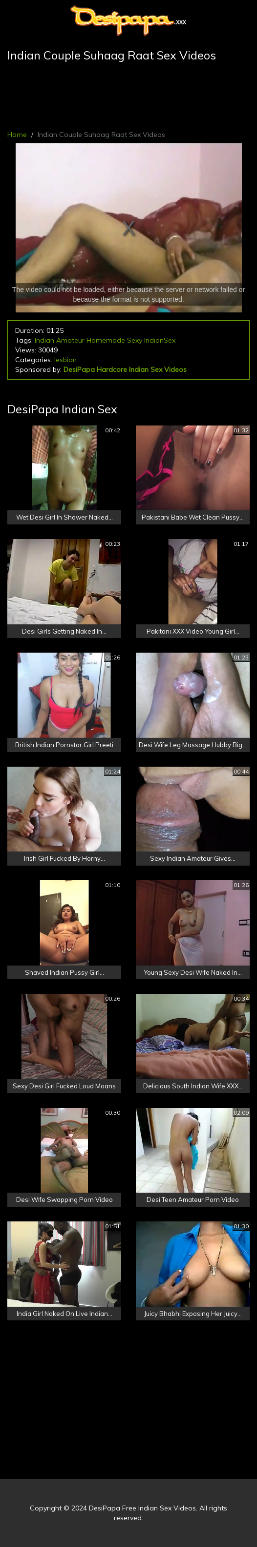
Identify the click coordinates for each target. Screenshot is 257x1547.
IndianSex (159, 340)
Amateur (70, 340)
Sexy (134, 340)
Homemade (105, 340)
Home (17, 134)
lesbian (65, 359)
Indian (44, 340)
